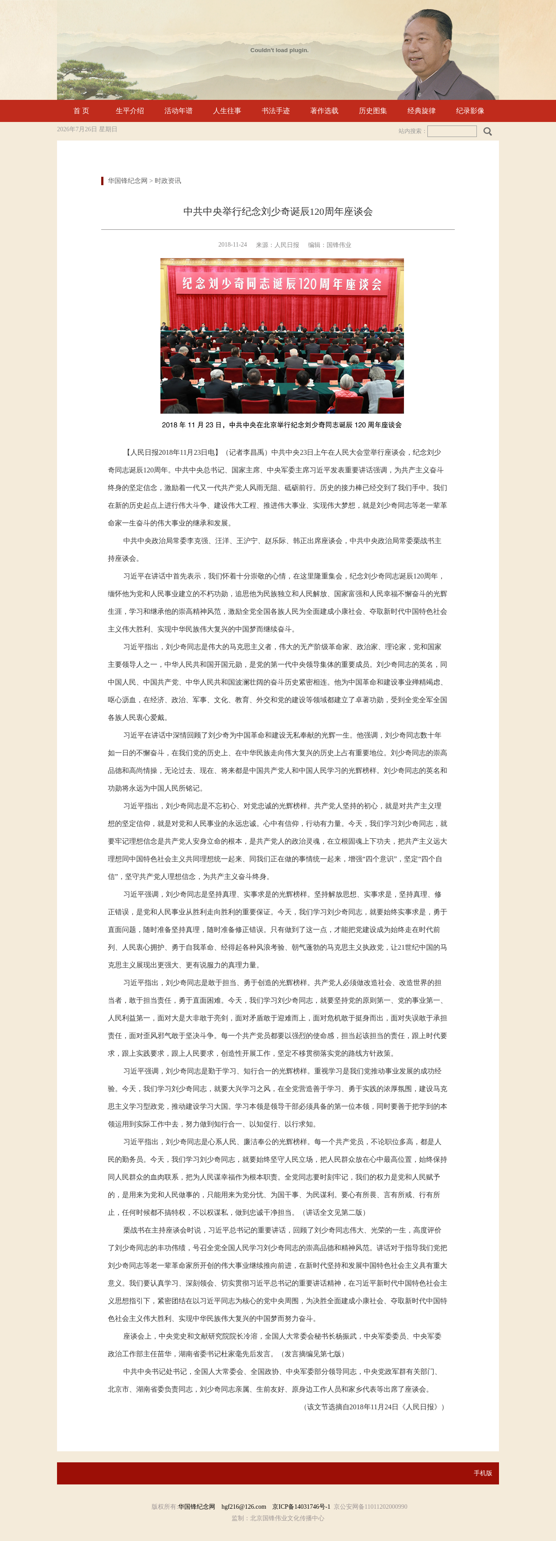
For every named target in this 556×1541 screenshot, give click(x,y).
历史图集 (373, 110)
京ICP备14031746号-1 (301, 1506)
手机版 (483, 1473)
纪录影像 (470, 110)
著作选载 (324, 110)
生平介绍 (130, 110)
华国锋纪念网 (128, 180)
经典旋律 (421, 110)
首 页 (81, 110)
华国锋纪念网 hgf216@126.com (225, 1506)
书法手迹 (276, 110)
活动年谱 (178, 110)
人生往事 (227, 110)
